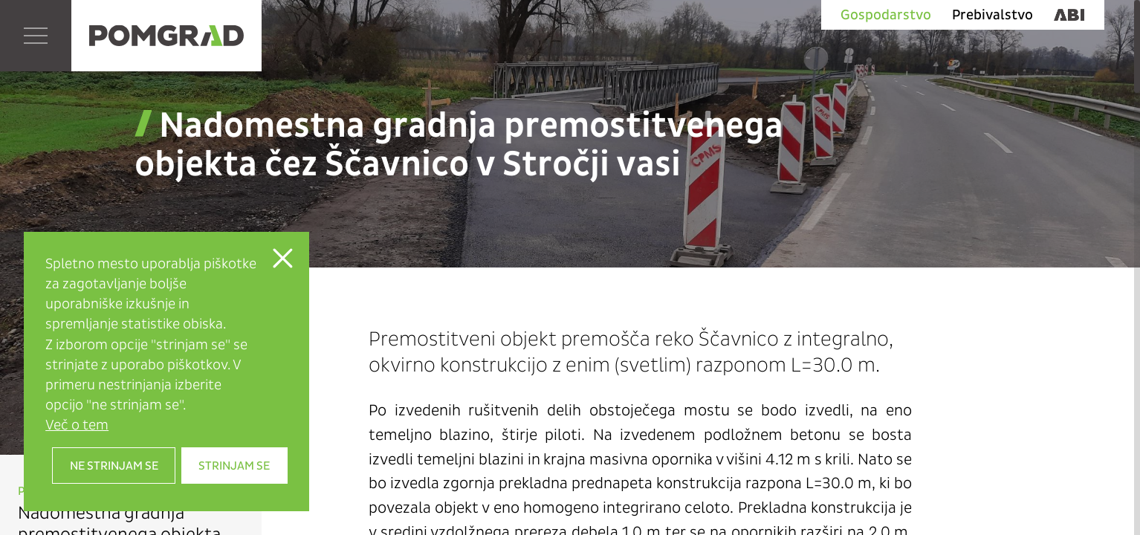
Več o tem (77, 424)
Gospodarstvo (886, 15)
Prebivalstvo (992, 15)
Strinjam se (234, 465)
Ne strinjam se (114, 465)
